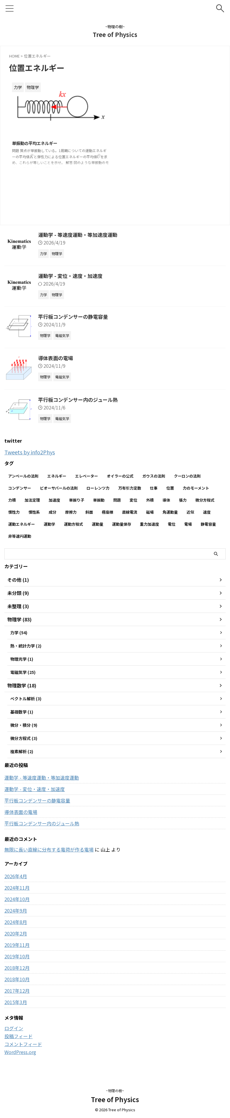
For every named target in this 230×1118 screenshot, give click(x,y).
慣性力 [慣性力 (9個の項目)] (14, 512)
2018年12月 (17, 973)
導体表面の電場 (56, 358)
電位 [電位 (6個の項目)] (171, 524)
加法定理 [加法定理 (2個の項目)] (32, 500)
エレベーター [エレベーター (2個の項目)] (86, 476)
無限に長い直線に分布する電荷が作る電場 (49, 854)
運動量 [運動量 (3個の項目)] (97, 524)
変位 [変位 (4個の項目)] (133, 500)
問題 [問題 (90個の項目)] (117, 500)
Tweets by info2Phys (32, 452)
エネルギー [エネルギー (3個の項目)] (56, 476)
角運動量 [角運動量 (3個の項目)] (170, 512)
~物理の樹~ (115, 1090)
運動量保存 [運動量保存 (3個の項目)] (121, 524)
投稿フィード (18, 1041)
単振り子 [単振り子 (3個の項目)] (76, 500)
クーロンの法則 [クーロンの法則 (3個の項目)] (187, 476)
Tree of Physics (115, 34)
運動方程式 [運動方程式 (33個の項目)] (73, 524)
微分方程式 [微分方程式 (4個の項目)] (204, 500)
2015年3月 (15, 1007)
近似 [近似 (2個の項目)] (190, 512)
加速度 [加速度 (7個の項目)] (54, 500)
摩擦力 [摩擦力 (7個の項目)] (71, 512)
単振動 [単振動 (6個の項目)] (98, 500)
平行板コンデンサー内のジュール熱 (80, 399)
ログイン (13, 1033)
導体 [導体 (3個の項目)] (166, 500)
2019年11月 (17, 950)
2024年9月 (15, 915)
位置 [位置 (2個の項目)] (170, 488)
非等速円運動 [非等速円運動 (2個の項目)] (19, 536)
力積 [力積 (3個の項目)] (12, 500)
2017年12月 (17, 995)
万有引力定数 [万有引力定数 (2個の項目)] (129, 488)
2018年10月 (17, 984)
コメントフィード (23, 1049)
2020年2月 (15, 938)
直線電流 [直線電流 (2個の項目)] (129, 512)
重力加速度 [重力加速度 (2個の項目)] (149, 524)
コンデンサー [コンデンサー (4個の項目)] (19, 488)
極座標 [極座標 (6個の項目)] (107, 512)
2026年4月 (15, 881)
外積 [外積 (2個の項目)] (150, 500)
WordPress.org (20, 1057)
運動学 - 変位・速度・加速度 (72, 275)
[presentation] (32, 157)
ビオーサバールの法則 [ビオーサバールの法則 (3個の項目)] (59, 488)
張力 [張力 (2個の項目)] (183, 500)
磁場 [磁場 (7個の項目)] (150, 512)
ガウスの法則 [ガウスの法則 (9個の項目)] (153, 476)
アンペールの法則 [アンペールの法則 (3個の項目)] (23, 476)
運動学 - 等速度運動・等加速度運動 (80, 234)
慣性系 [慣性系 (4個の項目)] (34, 512)
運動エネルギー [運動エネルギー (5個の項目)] (21, 524)
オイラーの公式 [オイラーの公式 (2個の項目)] (120, 476)
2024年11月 (17, 892)
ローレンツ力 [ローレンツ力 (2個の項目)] (98, 488)
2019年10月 (17, 961)
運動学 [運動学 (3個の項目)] (49, 524)
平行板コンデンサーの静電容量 (75, 316)
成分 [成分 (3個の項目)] (52, 512)
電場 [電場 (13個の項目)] (188, 524)
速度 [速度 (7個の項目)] (207, 512)
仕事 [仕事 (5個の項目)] (154, 488)
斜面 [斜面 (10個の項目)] (89, 512)
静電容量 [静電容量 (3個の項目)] (208, 524)
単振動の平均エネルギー (38, 143)
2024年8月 (15, 927)
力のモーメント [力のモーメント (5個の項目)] (196, 488)
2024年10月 (17, 904)
